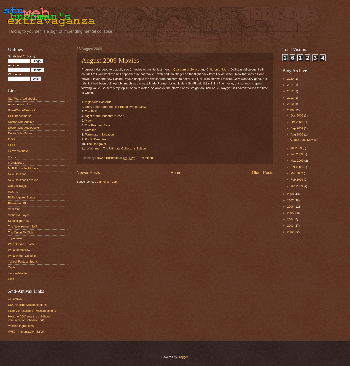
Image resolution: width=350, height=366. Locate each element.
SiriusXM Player (18, 215)
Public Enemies (95, 139)
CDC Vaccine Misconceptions (27, 304)
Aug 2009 (297, 134)
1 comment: (147, 158)
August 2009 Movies (110, 60)
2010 (290, 104)
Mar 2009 (297, 173)
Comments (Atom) (106, 181)
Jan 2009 (297, 186)
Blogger (183, 357)
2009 (290, 110)
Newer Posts (88, 172)
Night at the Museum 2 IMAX (104, 116)
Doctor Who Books (20, 133)
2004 (290, 219)
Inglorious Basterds (98, 102)
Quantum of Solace (186, 69)
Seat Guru (15, 209)
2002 (290, 232)
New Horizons (17, 174)
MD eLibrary (16, 162)
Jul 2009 (296, 148)
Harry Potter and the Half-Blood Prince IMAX (115, 106)
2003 (290, 225)
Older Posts (262, 172)
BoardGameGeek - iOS (23, 110)
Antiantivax (15, 299)
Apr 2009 (297, 167)
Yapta (12, 267)
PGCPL (13, 191)
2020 (290, 78)
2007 (290, 200)
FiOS (11, 139)
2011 (290, 97)
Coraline (90, 130)
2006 (290, 206)
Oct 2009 (297, 122)
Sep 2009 (297, 128)
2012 (290, 91)
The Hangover (96, 144)
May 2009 (297, 160)
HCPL (12, 145)
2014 (290, 85)
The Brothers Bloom (98, 125)
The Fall (90, 111)
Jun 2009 (297, 154)
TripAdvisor (15, 238)
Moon (89, 120)
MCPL (12, 156)
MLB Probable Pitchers (23, 168)
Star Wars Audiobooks (22, 98)
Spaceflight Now (18, 220)
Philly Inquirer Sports (21, 197)
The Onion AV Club (20, 232)
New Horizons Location (23, 180)
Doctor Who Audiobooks (24, 127)
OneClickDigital (18, 185)
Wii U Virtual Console (22, 256)
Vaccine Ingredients (21, 326)
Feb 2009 (297, 179)
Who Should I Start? (21, 244)
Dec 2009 (297, 115)
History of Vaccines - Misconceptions (32, 310)
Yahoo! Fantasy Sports (23, 261)
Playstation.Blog (18, 203)
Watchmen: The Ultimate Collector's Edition (116, 148)
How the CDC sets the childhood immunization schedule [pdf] (29, 318)
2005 (290, 213)
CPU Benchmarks (19, 116)
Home (175, 172)
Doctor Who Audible (21, 122)
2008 (290, 194)
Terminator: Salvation (99, 134)
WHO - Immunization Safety (26, 331)
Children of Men (217, 69)
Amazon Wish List (20, 104)
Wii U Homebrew (19, 250)
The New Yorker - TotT (22, 226)
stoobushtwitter (18, 273)
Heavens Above (18, 151)
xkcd (11, 279)
